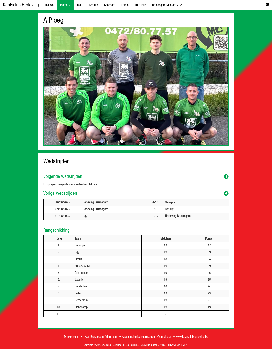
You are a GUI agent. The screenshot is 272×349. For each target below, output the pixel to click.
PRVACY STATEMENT (178, 345)
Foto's (125, 5)
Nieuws (49, 5)
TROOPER (140, 5)
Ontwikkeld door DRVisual (153, 345)
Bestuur (93, 5)
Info (80, 5)
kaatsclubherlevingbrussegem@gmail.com (147, 336)
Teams (65, 5)
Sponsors (109, 5)
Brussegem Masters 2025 (167, 5)
